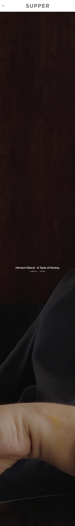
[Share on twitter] (34, 493)
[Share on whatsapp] (39, 493)
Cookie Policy (42, 516)
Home (5, 516)
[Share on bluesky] (41, 493)
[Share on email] (43, 493)
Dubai (16, 440)
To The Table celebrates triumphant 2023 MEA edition (37, 476)
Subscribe (26, 516)
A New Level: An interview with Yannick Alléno (13, 476)
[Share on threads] (35, 493)
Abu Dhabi (10, 440)
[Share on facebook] (32, 493)
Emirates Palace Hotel (25, 440)
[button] (13, 467)
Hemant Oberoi (37, 440)
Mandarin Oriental (48, 440)
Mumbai (65, 440)
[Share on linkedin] (37, 493)
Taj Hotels (10, 442)
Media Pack (18, 516)
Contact (34, 516)
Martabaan (58, 440)
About (10, 516)
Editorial (42, 35)
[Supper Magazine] (37, 6)
